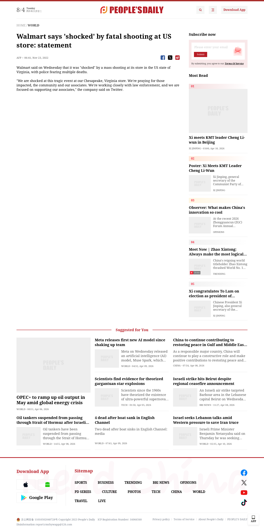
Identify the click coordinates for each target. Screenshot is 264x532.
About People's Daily (210, 519)
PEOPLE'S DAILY (237, 519)
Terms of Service (184, 519)
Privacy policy (161, 519)
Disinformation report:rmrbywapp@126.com (44, 524)
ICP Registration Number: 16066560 (120, 519)
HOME (21, 25)
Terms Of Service (234, 63)
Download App (234, 10)
